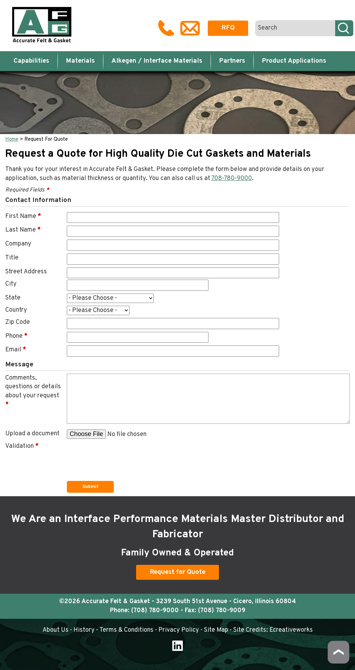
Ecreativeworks (291, 630)
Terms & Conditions (126, 630)
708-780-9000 (231, 178)
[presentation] (120, 455)
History (84, 630)
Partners (232, 61)
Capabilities (31, 61)
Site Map (216, 630)
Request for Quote (177, 572)
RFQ (228, 28)
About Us (55, 630)
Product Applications (294, 61)
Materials (80, 61)
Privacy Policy (178, 630)
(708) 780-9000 (155, 611)
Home (11, 139)
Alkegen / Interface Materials (156, 61)
